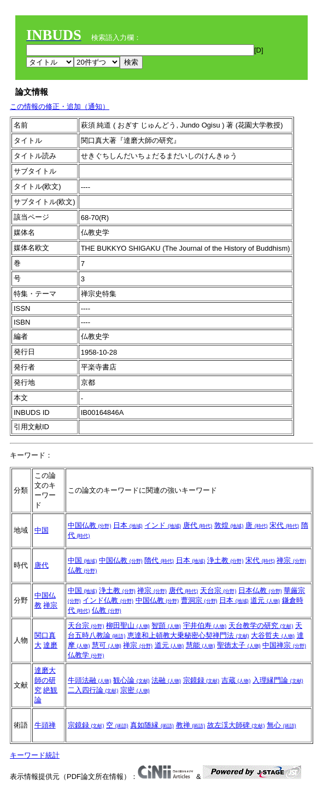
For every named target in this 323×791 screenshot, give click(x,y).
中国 (41, 530)
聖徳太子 (239, 645)
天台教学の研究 (260, 625)
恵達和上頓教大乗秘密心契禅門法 (188, 635)
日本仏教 (260, 590)
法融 (166, 680)
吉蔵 (236, 680)
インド (162, 525)
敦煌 (229, 525)
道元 (265, 600)
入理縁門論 (277, 680)
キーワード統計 (35, 755)
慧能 (200, 645)
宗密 (135, 690)
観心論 (131, 680)
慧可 (106, 645)
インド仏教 (108, 600)
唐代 (198, 525)
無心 (281, 725)
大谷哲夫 (273, 635)
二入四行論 (93, 690)
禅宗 (291, 560)
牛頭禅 (45, 725)
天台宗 (218, 590)
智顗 (166, 625)
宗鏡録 (201, 680)
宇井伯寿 (205, 625)
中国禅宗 (284, 645)
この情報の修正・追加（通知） (59, 106)
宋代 (284, 525)
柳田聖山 (128, 625)
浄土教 (225, 560)
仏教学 (86, 655)
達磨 (50, 645)
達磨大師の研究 (45, 680)
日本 (128, 525)
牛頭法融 (89, 680)
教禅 (190, 725)
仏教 (82, 570)
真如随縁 (152, 725)
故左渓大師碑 (236, 725)
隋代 (159, 560)
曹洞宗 (199, 600)
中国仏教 (89, 525)
